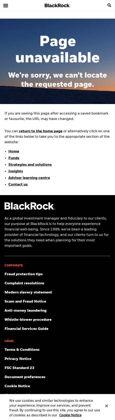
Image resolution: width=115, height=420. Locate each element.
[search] (109, 5)
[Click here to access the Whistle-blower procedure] (57, 320)
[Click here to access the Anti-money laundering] (57, 310)
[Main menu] (5, 5)
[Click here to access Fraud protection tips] (57, 274)
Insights (15, 171)
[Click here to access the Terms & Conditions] (57, 350)
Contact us (18, 184)
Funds (13, 158)
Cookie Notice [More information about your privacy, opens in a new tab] (70, 417)
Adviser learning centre (29, 178)
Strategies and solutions (30, 165)
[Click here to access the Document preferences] (57, 377)
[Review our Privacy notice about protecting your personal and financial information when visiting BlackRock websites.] (57, 359)
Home (13, 151)
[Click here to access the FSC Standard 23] (57, 368)
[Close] (107, 408)
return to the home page (40, 131)
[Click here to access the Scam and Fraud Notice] (57, 301)
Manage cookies (19, 395)
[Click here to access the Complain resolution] (57, 283)
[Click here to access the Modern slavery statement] (57, 292)
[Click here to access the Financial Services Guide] (57, 329)
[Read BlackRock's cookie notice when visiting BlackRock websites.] (57, 386)
